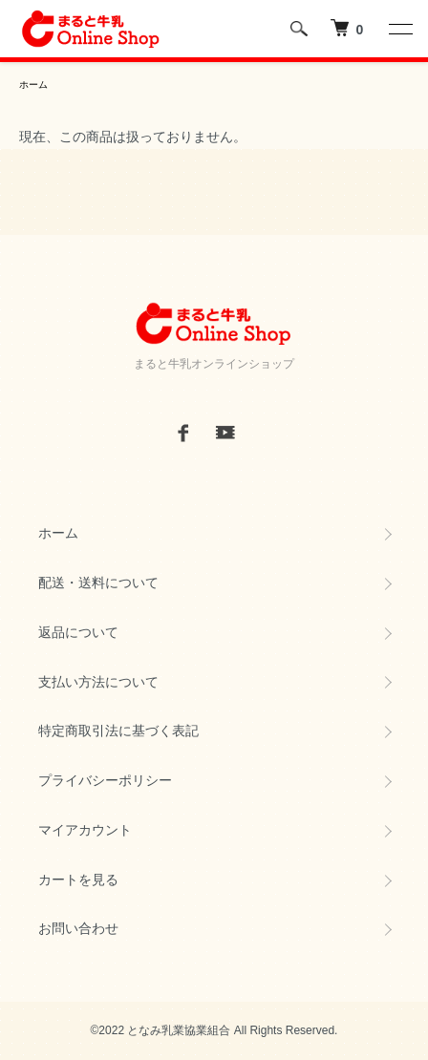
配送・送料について (98, 582)
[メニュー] (399, 28)
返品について (78, 632)
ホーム (33, 84)
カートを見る (78, 879)
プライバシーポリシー (105, 780)
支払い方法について (98, 681)
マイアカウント (85, 829)
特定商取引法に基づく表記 (118, 730)
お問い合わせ (78, 928)
